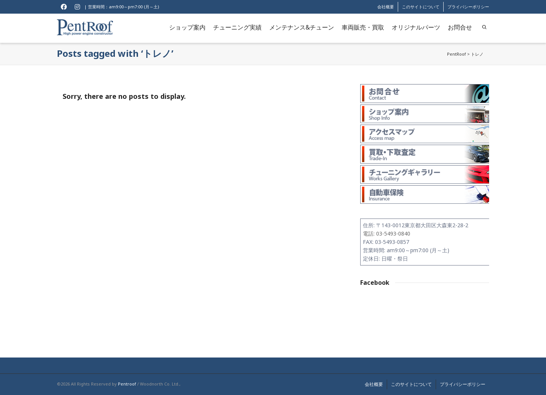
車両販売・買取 (363, 27)
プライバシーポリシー (468, 6)
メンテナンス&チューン (301, 27)
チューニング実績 (237, 27)
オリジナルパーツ (416, 27)
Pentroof (127, 384)
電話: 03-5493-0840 (386, 233)
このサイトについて (420, 6)
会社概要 (385, 6)
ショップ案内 (187, 27)
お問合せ (460, 27)
